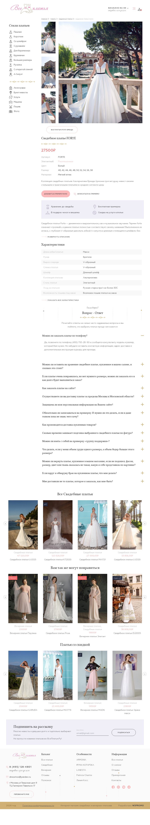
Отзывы (45, 775)
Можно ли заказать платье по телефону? (64, 335)
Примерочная (118, 775)
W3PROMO (138, 805)
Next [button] (144, 523)
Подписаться (124, 732)
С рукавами (17, 46)
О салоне (116, 765)
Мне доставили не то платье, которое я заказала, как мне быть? (77, 481)
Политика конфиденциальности (38, 805)
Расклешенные (65, 161)
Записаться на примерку (86, 194)
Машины (15, 102)
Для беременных (19, 50)
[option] (48, 37)
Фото (14, 111)
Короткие (16, 36)
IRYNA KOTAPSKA (85, 765)
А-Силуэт (16, 74)
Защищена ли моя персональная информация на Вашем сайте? (77, 404)
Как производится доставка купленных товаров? (69, 424)
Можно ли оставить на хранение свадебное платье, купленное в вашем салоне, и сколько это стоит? (87, 366)
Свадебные (47, 765)
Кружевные (17, 55)
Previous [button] (5, 523)
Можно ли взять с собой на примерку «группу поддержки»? (75, 441)
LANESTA (81, 770)
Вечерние (46, 770)
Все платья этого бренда (62, 130)
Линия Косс (82, 780)
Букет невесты (18, 92)
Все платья (47, 760)
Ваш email (80, 730)
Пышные (15, 32)
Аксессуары (17, 87)
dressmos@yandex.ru (20, 777)
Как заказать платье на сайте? (58, 388)
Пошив (14, 106)
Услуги (14, 97)
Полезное (46, 780)
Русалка (15, 64)
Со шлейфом (17, 41)
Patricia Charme (84, 775)
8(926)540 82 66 (117, 8)
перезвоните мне (21, 794)
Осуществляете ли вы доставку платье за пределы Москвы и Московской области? (88, 396)
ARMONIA (81, 760)
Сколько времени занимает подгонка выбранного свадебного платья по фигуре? (87, 433)
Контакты (116, 780)
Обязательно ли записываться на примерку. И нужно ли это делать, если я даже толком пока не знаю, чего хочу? (86, 414)
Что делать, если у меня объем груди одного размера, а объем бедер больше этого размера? (88, 451)
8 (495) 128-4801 (20, 767)
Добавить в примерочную (55, 194)
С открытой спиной (21, 69)
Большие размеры (20, 60)
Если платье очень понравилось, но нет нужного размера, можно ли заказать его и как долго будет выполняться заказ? (88, 378)
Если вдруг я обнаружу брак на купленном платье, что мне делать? (79, 473)
